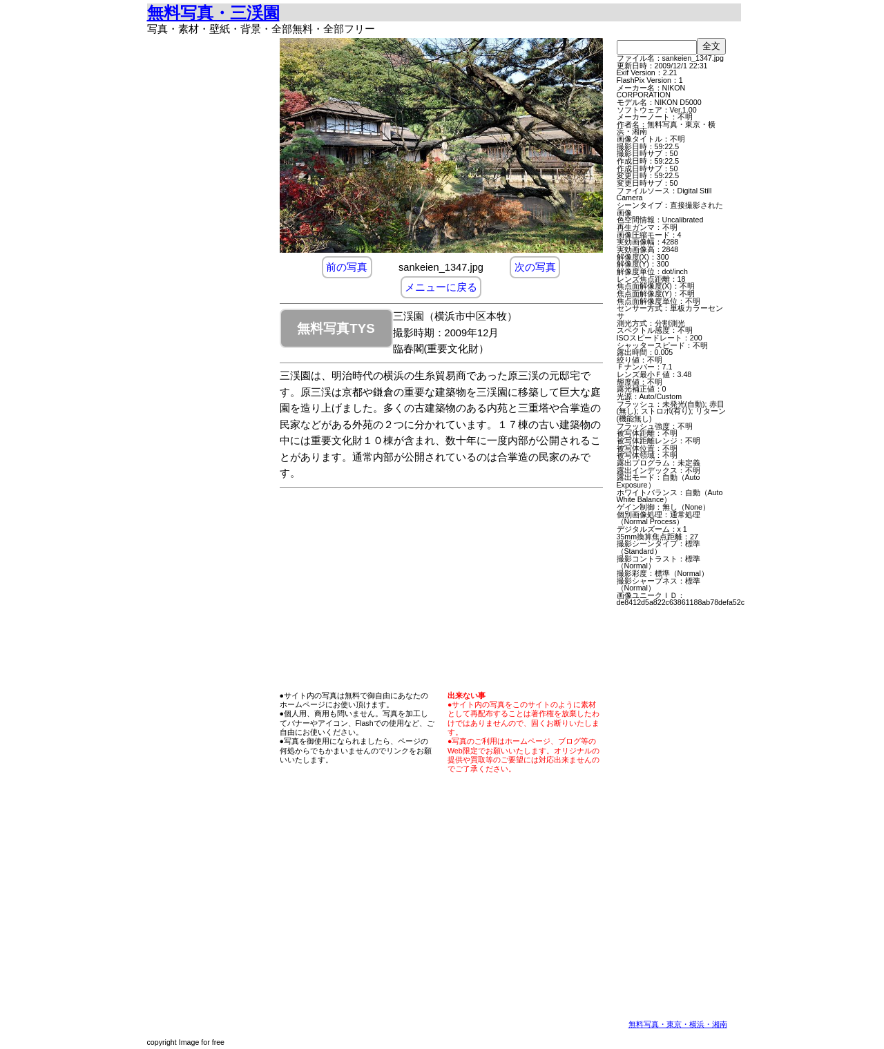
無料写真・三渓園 (213, 12)
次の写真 (535, 267)
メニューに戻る (441, 287)
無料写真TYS (335, 328)
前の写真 (346, 267)
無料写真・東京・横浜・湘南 (677, 1024)
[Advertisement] (209, 245)
